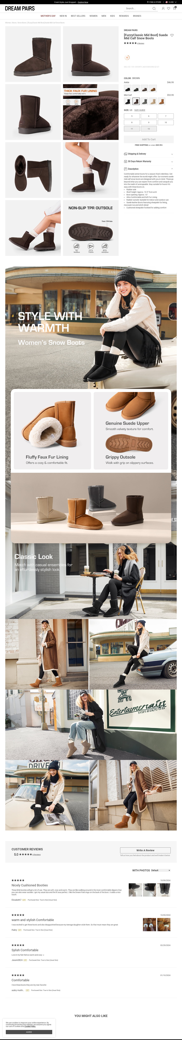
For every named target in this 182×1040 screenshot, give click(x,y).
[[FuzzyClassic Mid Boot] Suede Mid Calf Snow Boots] (127, 88)
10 (166, 122)
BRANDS (137, 16)
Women (8, 23)
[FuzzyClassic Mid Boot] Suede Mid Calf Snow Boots (46, 23)
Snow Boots (22, 23)
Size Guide (139, 110)
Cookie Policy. (30, 1026)
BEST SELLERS (78, 16)
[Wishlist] (168, 8)
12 (149, 129)
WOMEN (93, 16)
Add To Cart (149, 139)
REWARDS (124, 16)
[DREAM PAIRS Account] (163, 8)
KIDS (112, 16)
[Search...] (139, 8)
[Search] (154, 8)
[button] (171, 2)
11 (132, 129)
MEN (104, 16)
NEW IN (63, 16)
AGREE (29, 1032)
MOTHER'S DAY (48, 16)
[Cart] (174, 8)
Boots (14, 23)
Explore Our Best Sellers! (78, 2)
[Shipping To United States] (170, 2)
